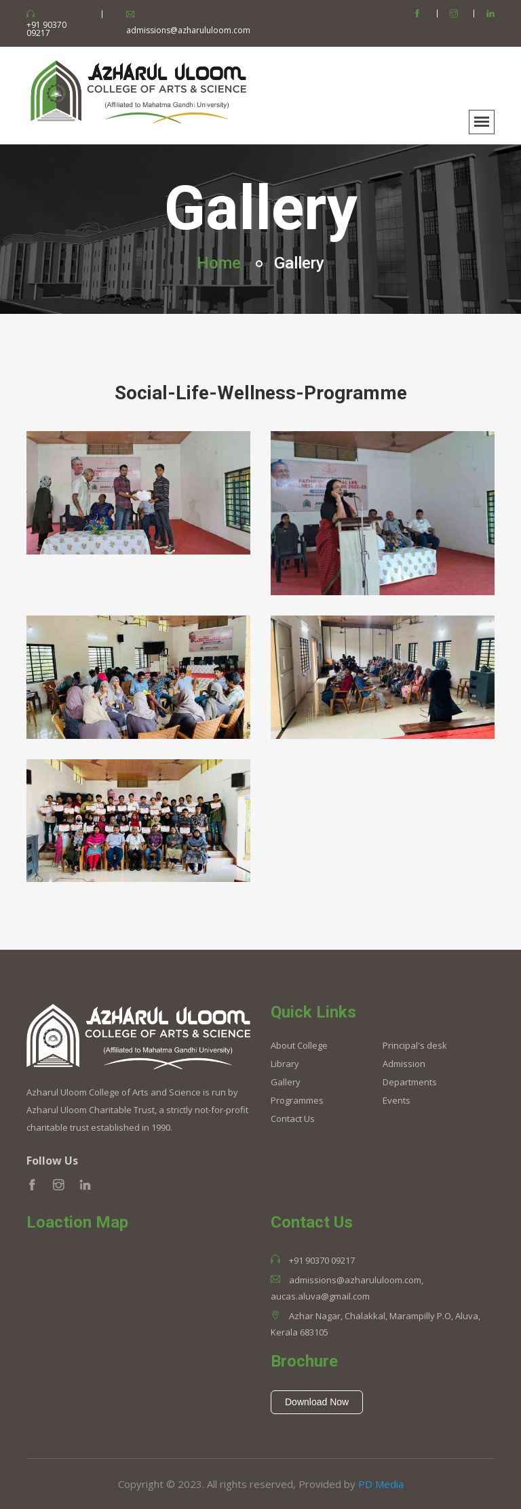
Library (285, 1064)
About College (299, 1045)
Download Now (317, 1401)
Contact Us (293, 1118)
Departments (410, 1082)
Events (396, 1100)
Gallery (286, 1082)
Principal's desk (415, 1045)
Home (219, 263)
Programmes (297, 1100)
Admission (404, 1064)
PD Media (381, 1484)
